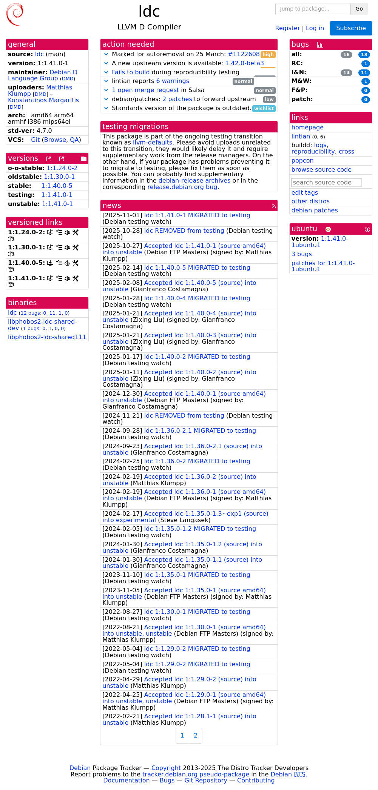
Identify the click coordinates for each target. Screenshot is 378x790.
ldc (39, 54)
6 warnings (172, 81)
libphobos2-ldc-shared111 (47, 337)
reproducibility (313, 151)
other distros (311, 201)
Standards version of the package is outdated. (189, 108)
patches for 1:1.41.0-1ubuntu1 (323, 266)
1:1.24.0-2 (62, 168)
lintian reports (178, 81)
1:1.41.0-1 (56, 194)
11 (52, 313)
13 (364, 54)
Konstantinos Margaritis (43, 100)
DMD (68, 78)
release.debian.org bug (183, 187)
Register (287, 27)
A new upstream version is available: (189, 63)
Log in (315, 27)
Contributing (256, 780)
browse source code (322, 169)
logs (320, 145)
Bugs (167, 780)
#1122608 (244, 54)
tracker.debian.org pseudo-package (195, 774)
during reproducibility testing (189, 72)
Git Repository (206, 780)
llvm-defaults (152, 142)
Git (35, 139)
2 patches (177, 99)
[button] (106, 54)
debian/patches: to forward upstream (189, 99)
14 (346, 72)
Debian (80, 768)
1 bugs (31, 328)
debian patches (315, 210)
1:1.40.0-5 (56, 185)
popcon (303, 160)
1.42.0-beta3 (244, 63)
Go (359, 9)
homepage (308, 127)
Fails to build (131, 72)
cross (346, 151)
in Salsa (189, 90)
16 (346, 54)
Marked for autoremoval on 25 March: (189, 54)
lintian (301, 136)
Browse (55, 139)
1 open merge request (145, 90)
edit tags (305, 192)
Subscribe (351, 28)
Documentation (126, 780)
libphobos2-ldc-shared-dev (42, 325)
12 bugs (30, 313)
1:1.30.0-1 (59, 176)
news (111, 205)
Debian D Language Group (42, 75)
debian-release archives (195, 180)
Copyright (166, 768)
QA (74, 139)
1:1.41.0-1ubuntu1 (320, 242)
